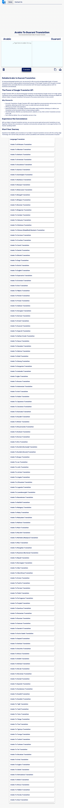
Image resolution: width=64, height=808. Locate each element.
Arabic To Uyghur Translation (20, 764)
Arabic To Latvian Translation (20, 472)
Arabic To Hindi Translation (19, 356)
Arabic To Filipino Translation (20, 290)
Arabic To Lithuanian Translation (21, 482)
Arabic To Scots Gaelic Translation (21, 633)
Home (10, 2)
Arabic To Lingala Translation (20, 477)
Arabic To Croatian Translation (20, 240)
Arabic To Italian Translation (19, 396)
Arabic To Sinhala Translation (20, 664)
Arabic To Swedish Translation (20, 699)
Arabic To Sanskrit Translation (20, 628)
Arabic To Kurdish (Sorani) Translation (23, 452)
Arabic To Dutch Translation (19, 265)
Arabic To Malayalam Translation (21, 517)
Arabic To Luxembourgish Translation (22, 492)
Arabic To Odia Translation (19, 568)
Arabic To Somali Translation (20, 679)
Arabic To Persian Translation (20, 588)
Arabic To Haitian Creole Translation (22, 336)
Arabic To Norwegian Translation (21, 563)
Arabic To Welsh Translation (19, 780)
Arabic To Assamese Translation (21, 164)
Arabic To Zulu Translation (19, 800)
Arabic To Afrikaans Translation (21, 144)
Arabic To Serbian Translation (20, 643)
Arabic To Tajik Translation (19, 704)
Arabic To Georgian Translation (20, 311)
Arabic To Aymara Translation (20, 169)
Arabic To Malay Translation (19, 512)
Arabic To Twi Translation (18, 749)
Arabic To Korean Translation (20, 437)
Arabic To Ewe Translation (19, 285)
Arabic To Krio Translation (19, 442)
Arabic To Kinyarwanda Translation (22, 427)
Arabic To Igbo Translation (19, 376)
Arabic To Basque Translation (20, 185)
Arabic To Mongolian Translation (21, 548)
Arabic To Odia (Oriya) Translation (21, 573)
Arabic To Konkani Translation (20, 432)
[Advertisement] (32, 18)
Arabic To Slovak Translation (20, 669)
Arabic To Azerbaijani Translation (21, 175)
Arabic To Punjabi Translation (20, 603)
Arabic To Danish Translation (20, 250)
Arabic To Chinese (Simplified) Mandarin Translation (27, 230)
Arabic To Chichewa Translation (21, 225)
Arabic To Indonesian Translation (21, 386)
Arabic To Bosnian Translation (20, 205)
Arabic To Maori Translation (19, 527)
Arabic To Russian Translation (20, 618)
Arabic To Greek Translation (19, 321)
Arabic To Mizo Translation (19, 543)
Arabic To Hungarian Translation (21, 366)
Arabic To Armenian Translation (20, 159)
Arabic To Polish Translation (19, 593)
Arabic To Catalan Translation (20, 215)
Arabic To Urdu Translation (19, 759)
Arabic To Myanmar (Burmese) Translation (24, 553)
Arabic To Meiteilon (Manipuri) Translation (24, 538)
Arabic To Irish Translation (19, 391)
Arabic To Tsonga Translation (20, 734)
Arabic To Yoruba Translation (20, 795)
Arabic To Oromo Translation (19, 578)
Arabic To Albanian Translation (20, 149)
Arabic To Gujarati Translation (20, 331)
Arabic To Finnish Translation (20, 296)
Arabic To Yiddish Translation (20, 790)
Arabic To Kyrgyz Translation (20, 457)
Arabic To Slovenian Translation (21, 674)
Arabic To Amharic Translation (20, 154)
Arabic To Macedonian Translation (21, 497)
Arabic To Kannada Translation (20, 411)
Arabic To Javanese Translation (21, 406)
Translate (26, 70)
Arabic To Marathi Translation (20, 532)
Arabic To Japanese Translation (21, 401)
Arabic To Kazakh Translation (20, 417)
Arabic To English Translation (20, 270)
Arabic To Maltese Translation (20, 522)
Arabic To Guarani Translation (20, 326)
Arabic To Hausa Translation (19, 341)
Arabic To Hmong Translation (20, 361)
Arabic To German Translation (20, 316)
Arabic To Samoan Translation (20, 623)
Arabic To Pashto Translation (20, 583)
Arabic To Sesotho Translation (20, 648)
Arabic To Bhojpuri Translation (20, 200)
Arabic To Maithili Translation (20, 502)
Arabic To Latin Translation (19, 467)
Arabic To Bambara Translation (20, 180)
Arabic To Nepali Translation (19, 558)
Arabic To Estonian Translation (20, 280)
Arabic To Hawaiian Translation (20, 346)
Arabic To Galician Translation (20, 306)
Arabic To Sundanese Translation (21, 689)
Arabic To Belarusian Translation (21, 190)
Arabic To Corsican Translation (20, 235)
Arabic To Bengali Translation (20, 195)
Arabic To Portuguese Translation (21, 598)
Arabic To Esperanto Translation (21, 275)
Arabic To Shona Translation (19, 653)
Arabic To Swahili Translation (20, 694)
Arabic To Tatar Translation (19, 714)
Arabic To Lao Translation (19, 462)
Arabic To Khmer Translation (19, 422)
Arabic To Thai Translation (19, 724)
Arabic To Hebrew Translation (20, 351)
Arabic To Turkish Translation (20, 739)
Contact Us (18, 2)
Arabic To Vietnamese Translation (21, 774)
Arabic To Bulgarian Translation (20, 210)
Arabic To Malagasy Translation (20, 507)
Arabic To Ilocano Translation (20, 381)
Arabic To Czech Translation (19, 245)
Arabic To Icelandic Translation (20, 371)
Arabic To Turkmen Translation (20, 744)
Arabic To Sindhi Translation (19, 659)
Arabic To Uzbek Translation (19, 769)
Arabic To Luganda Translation (20, 487)
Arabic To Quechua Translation (20, 608)
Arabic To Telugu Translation (20, 719)
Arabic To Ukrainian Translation (20, 754)
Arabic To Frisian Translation (20, 301)
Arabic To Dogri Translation (19, 260)
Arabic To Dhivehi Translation (20, 255)
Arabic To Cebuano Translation (20, 220)
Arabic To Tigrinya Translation (20, 729)
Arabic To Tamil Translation (19, 709)
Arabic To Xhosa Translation (19, 785)
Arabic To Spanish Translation (20, 684)
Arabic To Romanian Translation (21, 613)
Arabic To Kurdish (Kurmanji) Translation (23, 447)
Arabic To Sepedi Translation (20, 638)
